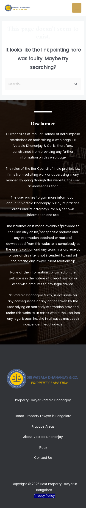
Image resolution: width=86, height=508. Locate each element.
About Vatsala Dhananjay (43, 437)
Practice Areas (43, 426)
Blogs (43, 447)
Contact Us (43, 458)
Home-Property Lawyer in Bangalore (43, 416)
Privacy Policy (44, 496)
